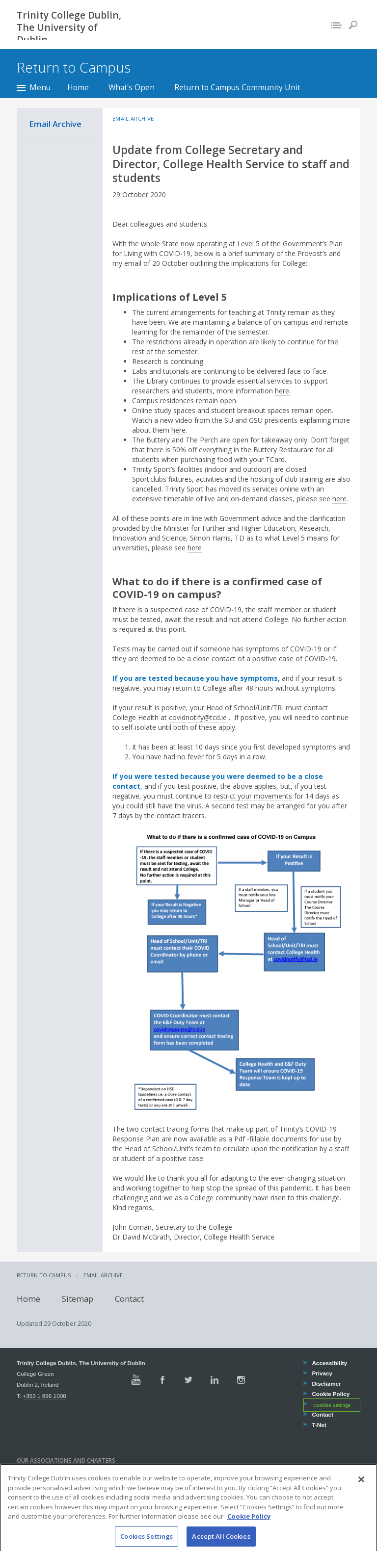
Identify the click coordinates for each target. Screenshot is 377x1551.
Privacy (321, 1373)
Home (78, 87)
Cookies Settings (331, 1404)
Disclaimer (326, 1383)
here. (283, 390)
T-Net (318, 1425)
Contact (129, 1298)
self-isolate (138, 727)
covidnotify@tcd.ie (198, 717)
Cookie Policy (330, 1394)
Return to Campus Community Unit (237, 87)
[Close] (361, 1489)
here (178, 430)
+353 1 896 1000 (44, 1396)
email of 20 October (156, 263)
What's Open (131, 87)
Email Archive (55, 123)
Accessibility (329, 1363)
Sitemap (77, 1298)
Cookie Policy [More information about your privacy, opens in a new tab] (248, 1526)
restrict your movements (253, 796)
